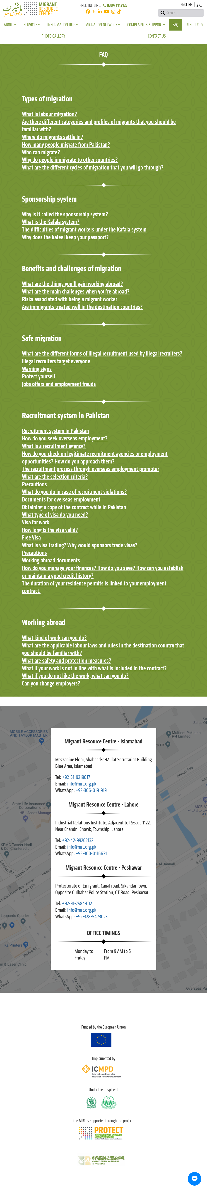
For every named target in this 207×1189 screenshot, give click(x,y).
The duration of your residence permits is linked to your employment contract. (94, 587)
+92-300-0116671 (91, 853)
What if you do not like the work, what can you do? (75, 676)
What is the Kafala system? (50, 222)
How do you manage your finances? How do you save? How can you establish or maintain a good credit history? (102, 572)
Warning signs (37, 369)
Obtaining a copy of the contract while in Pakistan (74, 507)
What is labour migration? (49, 114)
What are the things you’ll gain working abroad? (72, 284)
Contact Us (157, 36)
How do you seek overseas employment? (65, 438)
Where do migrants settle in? (52, 137)
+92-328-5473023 (92, 916)
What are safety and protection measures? (66, 661)
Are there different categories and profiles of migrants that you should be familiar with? (99, 126)
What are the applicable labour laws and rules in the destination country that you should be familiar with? (103, 649)
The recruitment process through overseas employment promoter (90, 469)
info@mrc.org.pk (81, 784)
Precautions (34, 484)
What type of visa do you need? (55, 515)
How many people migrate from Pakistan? (66, 145)
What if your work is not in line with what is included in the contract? (94, 668)
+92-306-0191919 (91, 790)
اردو (200, 4)
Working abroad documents (51, 560)
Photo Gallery (53, 36)
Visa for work (35, 522)
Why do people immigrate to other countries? (70, 160)
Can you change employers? (51, 683)
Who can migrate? (41, 152)
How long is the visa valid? (50, 530)
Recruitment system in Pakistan (55, 431)
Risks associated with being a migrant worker (69, 299)
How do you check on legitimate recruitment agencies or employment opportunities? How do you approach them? (95, 458)
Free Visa (31, 537)
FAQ (175, 24)
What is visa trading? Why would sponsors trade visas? (79, 545)
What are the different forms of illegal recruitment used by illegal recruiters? (102, 353)
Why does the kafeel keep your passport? (65, 237)
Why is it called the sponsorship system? (65, 214)
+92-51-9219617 (76, 777)
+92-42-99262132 (77, 840)
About (10, 24)
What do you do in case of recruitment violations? (74, 492)
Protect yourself (38, 376)
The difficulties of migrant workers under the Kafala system (84, 229)
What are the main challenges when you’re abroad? (76, 291)
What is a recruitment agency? (54, 446)
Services (32, 24)
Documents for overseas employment (61, 499)
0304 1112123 (115, 5)
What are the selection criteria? (55, 477)
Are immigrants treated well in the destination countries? (82, 307)
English (186, 4)
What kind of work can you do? (54, 638)
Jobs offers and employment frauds (59, 384)
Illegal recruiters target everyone (56, 361)
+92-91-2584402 (77, 903)
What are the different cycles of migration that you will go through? (93, 167)
